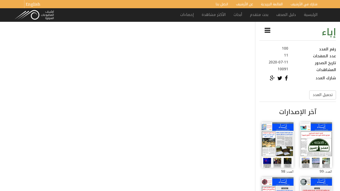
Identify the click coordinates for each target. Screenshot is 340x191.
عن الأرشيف (244, 4)
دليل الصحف (286, 14)
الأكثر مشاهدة (214, 14)
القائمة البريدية (272, 4)
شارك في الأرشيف (304, 4)
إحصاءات (187, 14)
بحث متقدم (259, 14)
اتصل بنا (222, 4)
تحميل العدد (323, 94)
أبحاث (238, 14)
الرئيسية (310, 14)
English (33, 4)
